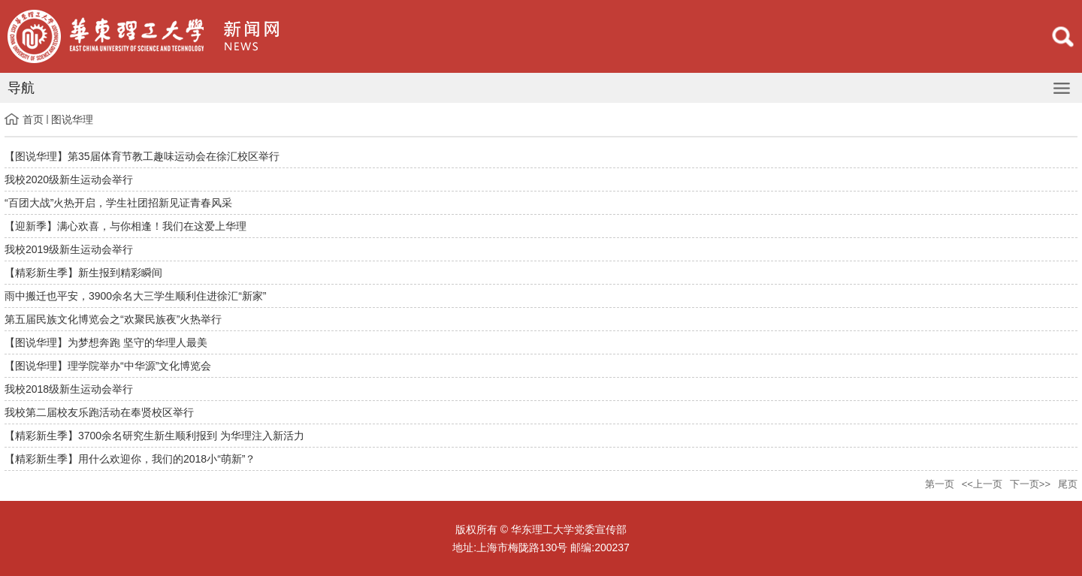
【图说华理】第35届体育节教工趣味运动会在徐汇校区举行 (142, 156)
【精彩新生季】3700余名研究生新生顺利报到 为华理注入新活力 (154, 436)
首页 (33, 119)
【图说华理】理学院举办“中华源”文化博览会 (108, 366)
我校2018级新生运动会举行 (69, 389)
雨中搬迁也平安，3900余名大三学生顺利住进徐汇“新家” (135, 296)
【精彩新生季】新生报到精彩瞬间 (83, 273)
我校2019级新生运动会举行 (69, 249)
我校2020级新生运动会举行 (69, 179)
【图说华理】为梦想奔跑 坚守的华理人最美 (106, 342)
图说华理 (72, 119)
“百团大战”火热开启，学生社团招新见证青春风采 (118, 203)
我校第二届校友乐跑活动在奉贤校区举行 (99, 412)
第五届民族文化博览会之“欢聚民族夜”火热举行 (113, 319)
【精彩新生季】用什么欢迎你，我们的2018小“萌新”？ (130, 459)
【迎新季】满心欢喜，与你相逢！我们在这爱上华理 (125, 226)
